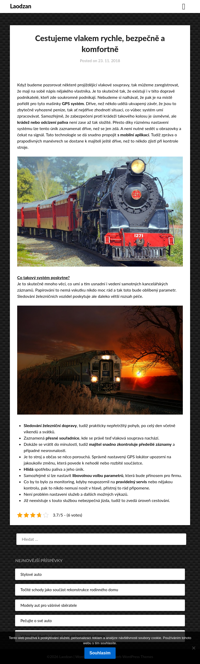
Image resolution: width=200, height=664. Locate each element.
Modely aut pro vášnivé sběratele (48, 605)
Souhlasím (100, 653)
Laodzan (20, 6)
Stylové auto (31, 574)
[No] (193, 647)
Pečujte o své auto (36, 620)
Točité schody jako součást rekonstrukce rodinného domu (69, 589)
